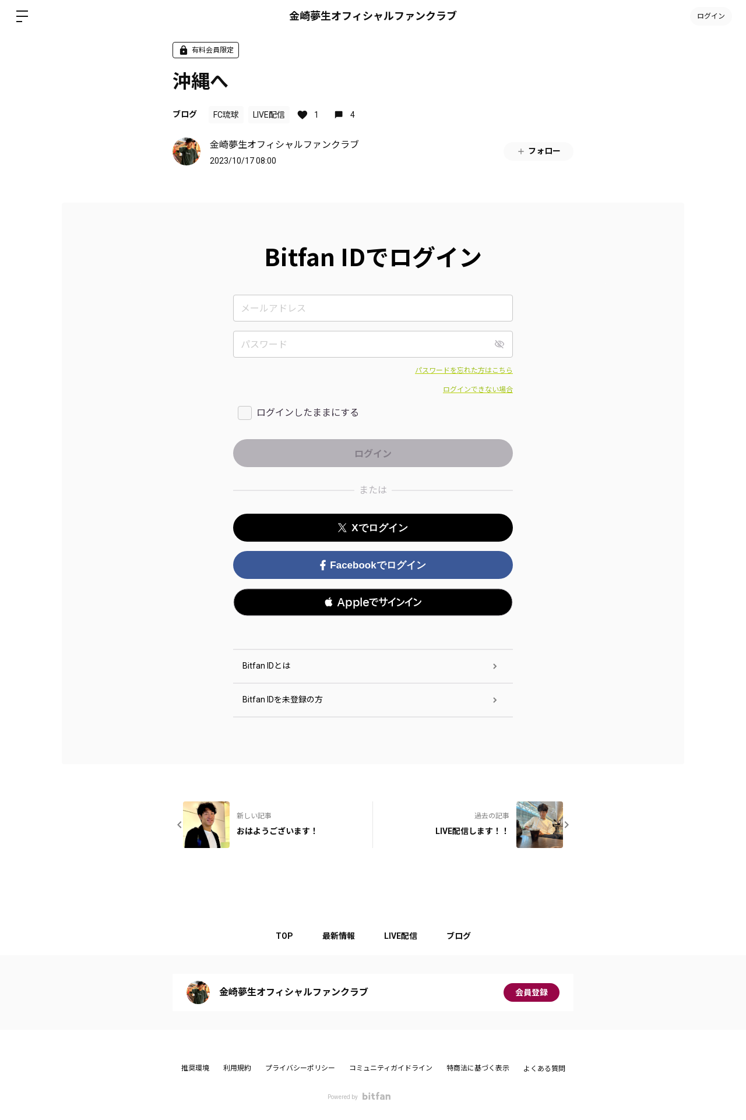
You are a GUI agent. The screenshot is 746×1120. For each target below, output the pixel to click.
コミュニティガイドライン (390, 1068)
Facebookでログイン (372, 565)
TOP (284, 936)
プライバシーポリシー (300, 1068)
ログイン (711, 16)
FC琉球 (226, 114)
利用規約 (237, 1068)
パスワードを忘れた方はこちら (464, 370)
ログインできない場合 (478, 390)
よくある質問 (544, 1068)
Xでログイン (372, 527)
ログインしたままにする (307, 412)
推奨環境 (195, 1068)
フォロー (538, 151)
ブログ (185, 114)
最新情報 (338, 936)
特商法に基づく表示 (477, 1068)
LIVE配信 (269, 114)
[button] (373, 602)
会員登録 (531, 992)
